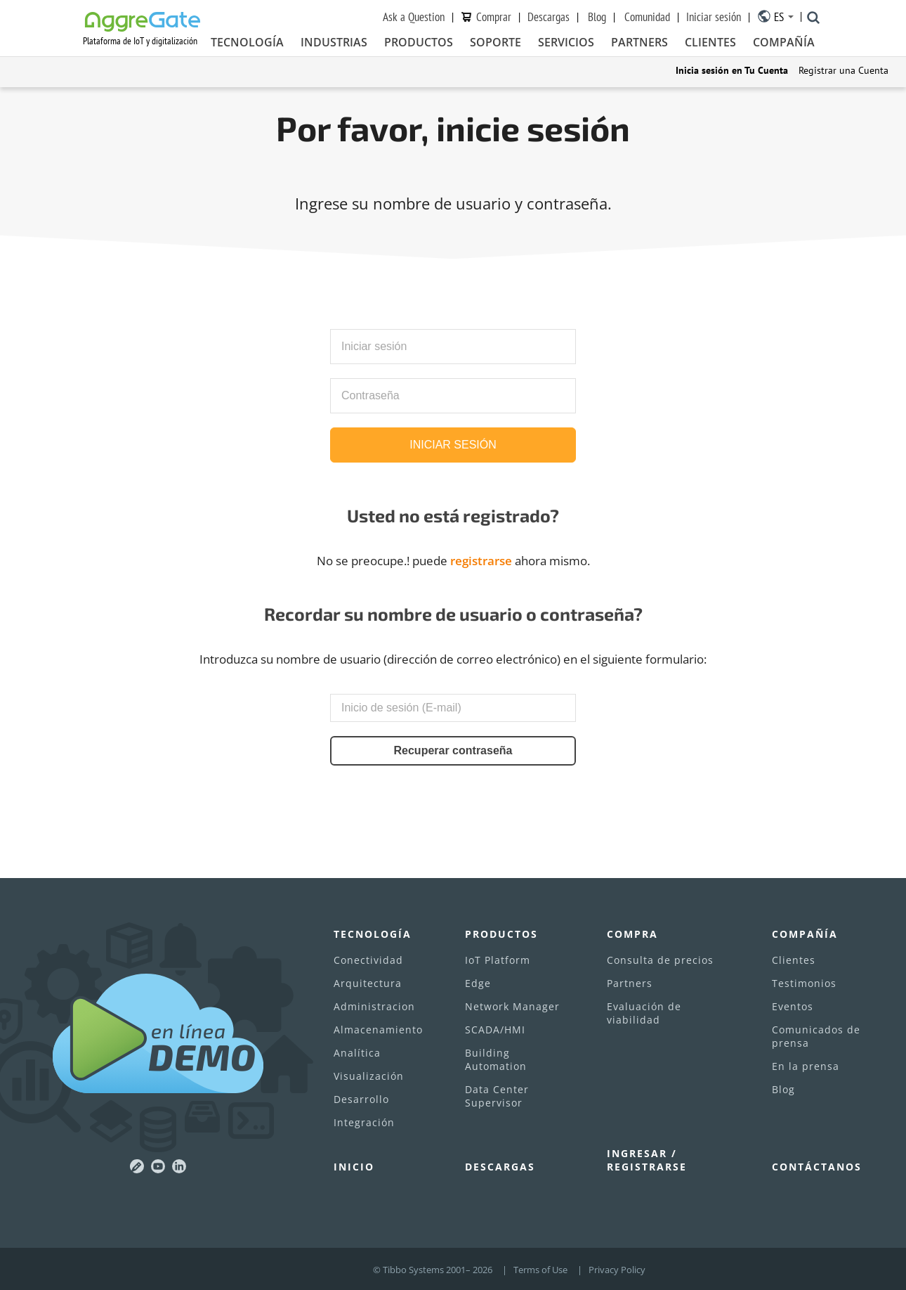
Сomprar (493, 17)
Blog (597, 17)
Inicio (354, 1166)
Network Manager (512, 1006)
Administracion (374, 1006)
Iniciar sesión (713, 17)
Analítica (357, 1052)
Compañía (784, 43)
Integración (364, 1122)
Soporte (495, 43)
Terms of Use (540, 1269)
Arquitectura (368, 983)
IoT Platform (497, 960)
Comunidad (647, 17)
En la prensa (805, 1066)
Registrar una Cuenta (843, 70)
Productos (418, 43)
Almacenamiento (378, 1029)
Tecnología (247, 43)
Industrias (334, 43)
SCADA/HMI (495, 1029)
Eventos (792, 1006)
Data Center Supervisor (497, 1096)
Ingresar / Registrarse (647, 1160)
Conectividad (368, 960)
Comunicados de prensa (816, 1036)
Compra (632, 934)
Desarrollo (361, 1099)
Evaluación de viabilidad (644, 1013)
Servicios (566, 43)
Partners (639, 43)
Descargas (548, 17)
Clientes (710, 43)
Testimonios (804, 983)
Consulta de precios (660, 960)
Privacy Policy (617, 1269)
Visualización (369, 1076)
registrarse (481, 561)
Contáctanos (817, 1166)
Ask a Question (414, 17)
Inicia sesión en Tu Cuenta (732, 70)
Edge (478, 983)
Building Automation (496, 1059)
